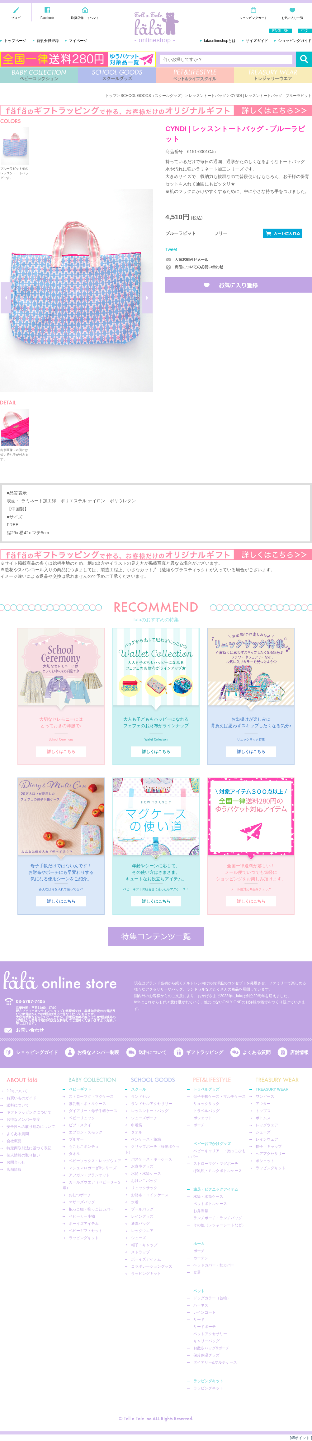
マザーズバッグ (82, 1202)
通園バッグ (140, 1223)
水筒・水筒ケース (146, 1173)
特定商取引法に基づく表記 (29, 1148)
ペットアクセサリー (210, 1334)
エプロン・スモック (85, 1132)
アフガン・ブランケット (89, 1175)
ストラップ (140, 1252)
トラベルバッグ (206, 1111)
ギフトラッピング (204, 1052)
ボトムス (263, 1118)
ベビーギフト (80, 1089)
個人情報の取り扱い (23, 1155)
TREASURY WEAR (273, 75)
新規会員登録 (47, 41)
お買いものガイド (21, 1098)
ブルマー (76, 1139)
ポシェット (202, 1118)
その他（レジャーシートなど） (219, 1225)
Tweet (171, 249)
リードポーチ (204, 1327)
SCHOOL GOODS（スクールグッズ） (152, 95)
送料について (153, 1052)
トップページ (15, 41)
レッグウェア (267, 1125)
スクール (138, 1089)
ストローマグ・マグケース (91, 1096)
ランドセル (140, 1096)
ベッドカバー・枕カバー (213, 1265)
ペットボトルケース (210, 1204)
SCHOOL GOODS (117, 75)
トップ (110, 95)
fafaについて (17, 1091)
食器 (197, 1272)
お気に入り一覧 (292, 18)
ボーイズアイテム (84, 1223)
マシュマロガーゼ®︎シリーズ (92, 1168)
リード (199, 1319)
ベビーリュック (82, 1118)
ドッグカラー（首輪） (212, 1298)
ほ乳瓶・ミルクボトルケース (217, 1171)
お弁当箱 (200, 1211)
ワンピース (265, 1096)
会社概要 (14, 1141)
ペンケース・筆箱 (146, 1139)
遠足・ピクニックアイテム (215, 1189)
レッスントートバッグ (207, 95)
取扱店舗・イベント (85, 18)
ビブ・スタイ (80, 1125)
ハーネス (200, 1305)
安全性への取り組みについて (31, 1126)
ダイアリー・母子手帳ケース (93, 1111)
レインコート (204, 1312)
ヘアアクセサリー (271, 1153)
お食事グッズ (142, 1166)
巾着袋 (136, 1125)
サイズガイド (257, 41)
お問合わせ (16, 1162)
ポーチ (199, 1125)
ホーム (199, 1244)
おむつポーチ (80, 1195)
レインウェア (267, 1139)
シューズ (138, 1238)
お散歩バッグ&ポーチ (211, 1348)
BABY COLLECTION (39, 75)
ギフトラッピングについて (29, 1112)
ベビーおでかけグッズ (212, 1144)
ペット (199, 1291)
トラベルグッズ (206, 1089)
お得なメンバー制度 (98, 1052)
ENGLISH (280, 31)
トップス (263, 1111)
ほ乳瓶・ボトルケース (87, 1103)
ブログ (16, 18)
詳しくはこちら (61, 751)
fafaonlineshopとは (220, 41)
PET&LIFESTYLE (195, 75)
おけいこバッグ (144, 1181)
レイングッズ (142, 1216)
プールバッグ (142, 1209)
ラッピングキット (84, 1238)
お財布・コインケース (149, 1195)
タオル (74, 1153)
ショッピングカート (253, 18)
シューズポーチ (144, 1118)
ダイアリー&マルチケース (215, 1362)
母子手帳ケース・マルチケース (219, 1096)
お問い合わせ (30, 1030)
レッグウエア (142, 1231)
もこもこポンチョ (84, 1146)
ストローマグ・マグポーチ (215, 1163)
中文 (305, 31)
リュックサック (144, 1188)
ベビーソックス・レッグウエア (95, 1161)
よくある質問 (257, 1052)
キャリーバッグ (206, 1341)
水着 (135, 1202)
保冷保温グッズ (206, 1355)
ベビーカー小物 (82, 1216)
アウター (263, 1103)
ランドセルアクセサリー (151, 1103)
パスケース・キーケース (151, 1159)
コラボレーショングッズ (151, 1266)
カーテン (200, 1258)
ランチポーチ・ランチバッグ (217, 1218)
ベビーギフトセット (85, 1231)
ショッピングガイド (295, 41)
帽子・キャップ (144, 1245)
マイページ (78, 41)
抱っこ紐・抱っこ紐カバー (91, 1209)
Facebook (47, 18)
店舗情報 (299, 1052)
